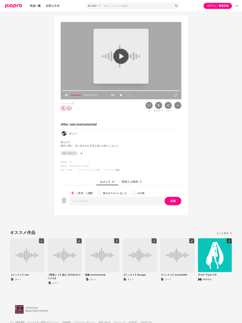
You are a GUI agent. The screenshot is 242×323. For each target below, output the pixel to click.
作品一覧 (35, 5)
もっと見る (224, 233)
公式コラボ (52, 5)
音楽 (117, 170)
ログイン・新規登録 (218, 5)
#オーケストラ (69, 153)
